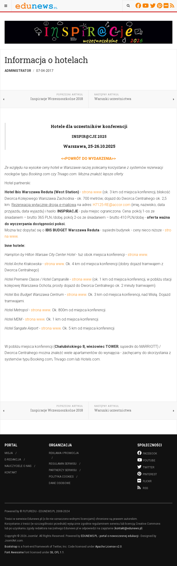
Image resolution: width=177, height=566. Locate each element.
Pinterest (160, 5)
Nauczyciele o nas (18, 466)
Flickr (167, 5)
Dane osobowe (60, 483)
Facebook (139, 5)
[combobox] (128, 6)
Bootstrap (11, 546)
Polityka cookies (61, 476)
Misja (9, 453)
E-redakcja (13, 459)
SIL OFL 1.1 (57, 552)
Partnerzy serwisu (63, 470)
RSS (173, 5)
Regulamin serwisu (63, 463)
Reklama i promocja (64, 453)
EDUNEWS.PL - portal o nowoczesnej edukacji (110, 536)
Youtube (146, 5)
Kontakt (11, 472)
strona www (92, 192)
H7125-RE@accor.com (111, 205)
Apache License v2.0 (108, 546)
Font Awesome (14, 552)
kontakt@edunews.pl (128, 528)
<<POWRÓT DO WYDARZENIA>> (88, 158)
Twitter (153, 5)
